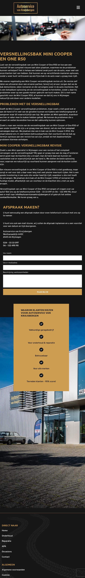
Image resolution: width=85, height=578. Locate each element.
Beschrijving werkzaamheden (15, 272)
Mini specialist (61, 114)
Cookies (6, 575)
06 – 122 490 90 (11, 245)
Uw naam (7, 253)
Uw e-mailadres (10, 263)
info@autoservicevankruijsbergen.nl (32, 194)
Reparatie (6, 541)
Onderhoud (7, 536)
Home (5, 530)
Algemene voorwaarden (13, 570)
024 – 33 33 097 (11, 242)
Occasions (7, 551)
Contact (6, 557)
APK (4, 546)
